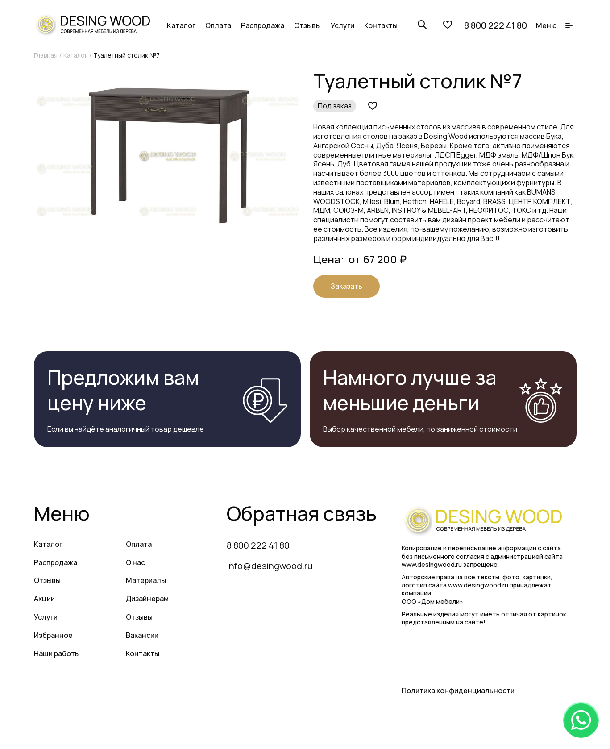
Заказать (346, 286)
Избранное (53, 635)
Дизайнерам (147, 598)
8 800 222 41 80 (495, 25)
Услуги (342, 25)
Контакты (381, 25)
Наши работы (57, 653)
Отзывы (307, 25)
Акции (44, 598)
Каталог (181, 25)
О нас (135, 562)
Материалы (146, 580)
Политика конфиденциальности (458, 690)
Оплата (218, 25)
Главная (46, 55)
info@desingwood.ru (270, 566)
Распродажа (262, 25)
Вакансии (142, 635)
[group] (167, 155)
